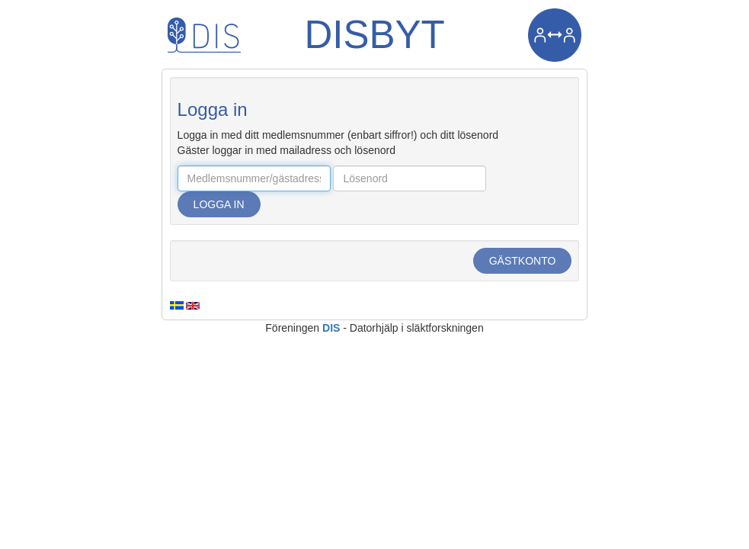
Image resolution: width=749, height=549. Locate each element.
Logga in (219, 204)
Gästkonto (522, 261)
